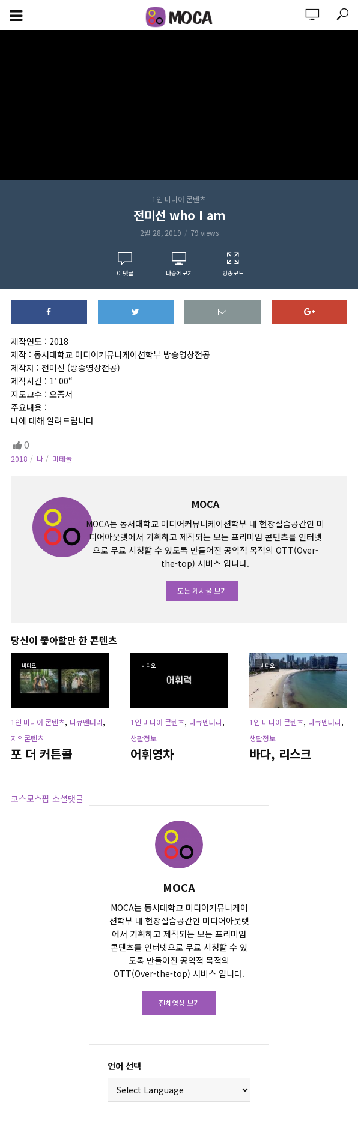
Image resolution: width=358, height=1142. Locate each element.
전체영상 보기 (179, 1002)
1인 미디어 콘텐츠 (179, 199)
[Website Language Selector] (179, 1090)
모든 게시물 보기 (202, 590)
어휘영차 (152, 754)
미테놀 (62, 458)
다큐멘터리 (86, 722)
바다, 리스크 (280, 754)
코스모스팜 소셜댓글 (47, 798)
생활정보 (143, 738)
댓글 (125, 272)
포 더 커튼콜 (41, 754)
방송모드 (233, 264)
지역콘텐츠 (27, 738)
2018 (19, 458)
